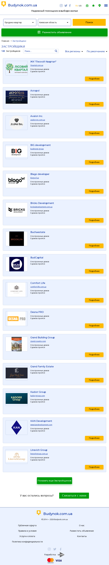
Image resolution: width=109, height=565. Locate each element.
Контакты (82, 536)
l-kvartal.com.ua (36, 65)
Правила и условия (27, 530)
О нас (81, 525)
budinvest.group (37, 149)
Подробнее (94, 79)
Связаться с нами (74, 495)
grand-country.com (38, 341)
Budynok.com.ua (22, 5)
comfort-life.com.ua (38, 287)
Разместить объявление (82, 530)
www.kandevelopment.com (41, 425)
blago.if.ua (34, 178)
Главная (5, 41)
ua (80, 5)
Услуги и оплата (27, 536)
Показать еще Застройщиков (54, 480)
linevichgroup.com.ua (39, 454)
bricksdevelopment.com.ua (41, 207)
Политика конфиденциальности (27, 541)
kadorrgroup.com (37, 396)
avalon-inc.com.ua (37, 120)
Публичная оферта (27, 525)
